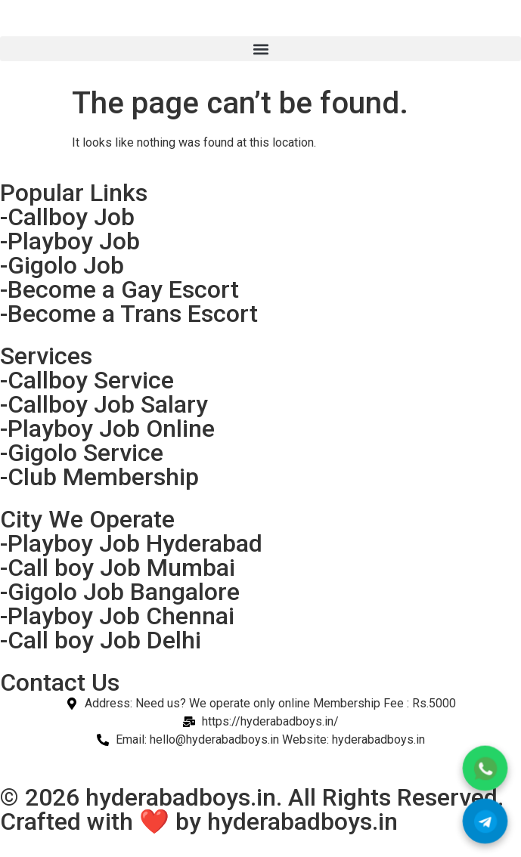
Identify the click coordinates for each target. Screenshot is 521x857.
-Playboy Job (70, 241)
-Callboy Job (67, 217)
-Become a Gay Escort (119, 289)
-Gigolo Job (62, 265)
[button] (260, 48)
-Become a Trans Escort (129, 313)
